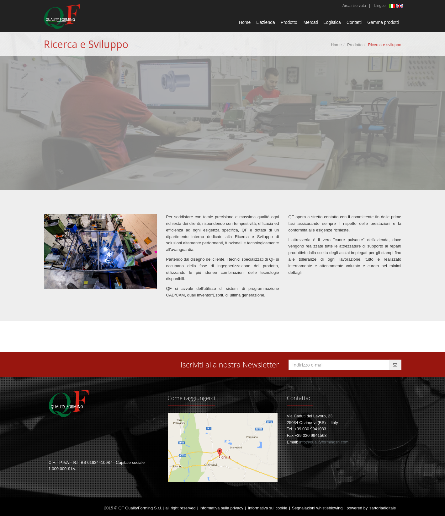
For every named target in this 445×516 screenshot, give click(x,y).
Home (245, 22)
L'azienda (265, 22)
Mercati (311, 22)
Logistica (332, 22)
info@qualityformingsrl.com (323, 442)
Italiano (392, 6)
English (400, 6)
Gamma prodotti (383, 22)
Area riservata (354, 5)
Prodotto (289, 22)
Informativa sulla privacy (221, 508)
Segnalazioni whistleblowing (317, 508)
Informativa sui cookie (267, 508)
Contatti (354, 22)
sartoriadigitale (382, 508)
